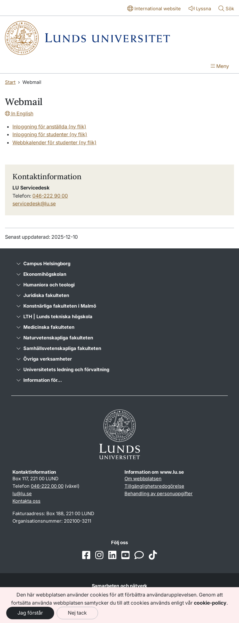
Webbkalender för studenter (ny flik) (54, 142)
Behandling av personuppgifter (158, 493)
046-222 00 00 (47, 486)
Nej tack (77, 613)
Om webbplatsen (143, 479)
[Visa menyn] (220, 67)
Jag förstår (30, 613)
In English (19, 113)
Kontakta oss (26, 501)
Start (10, 82)
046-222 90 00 (50, 196)
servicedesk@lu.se (34, 203)
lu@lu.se (22, 493)
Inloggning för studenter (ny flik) (49, 134)
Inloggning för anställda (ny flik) (49, 126)
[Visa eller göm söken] (226, 9)
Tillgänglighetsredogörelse (154, 486)
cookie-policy (210, 603)
